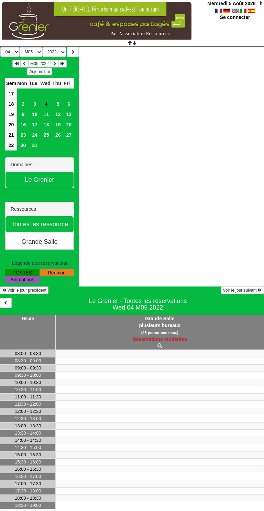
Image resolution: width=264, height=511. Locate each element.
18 (11, 104)
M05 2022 (39, 63)
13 (69, 114)
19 (11, 114)
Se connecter (235, 17)
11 (46, 114)
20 (11, 124)
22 (11, 145)
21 (11, 135)
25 (46, 135)
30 (23, 145)
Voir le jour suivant (242, 290)
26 (58, 135)
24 (34, 135)
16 (23, 124)
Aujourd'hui (39, 71)
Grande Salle (160, 318)
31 (34, 145)
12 (58, 114)
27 (69, 135)
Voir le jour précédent (24, 290)
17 (11, 93)
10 (34, 114)
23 (23, 135)
